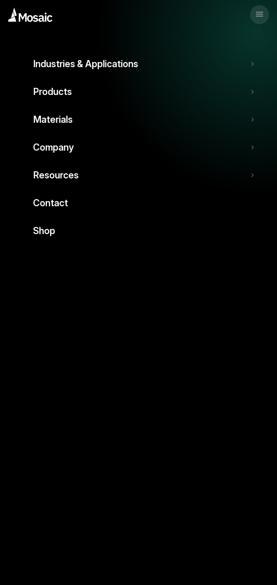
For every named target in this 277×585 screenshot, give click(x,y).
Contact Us (22, 464)
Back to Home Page (139, 175)
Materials (20, 416)
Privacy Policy (25, 521)
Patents (147, 521)
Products (20, 391)
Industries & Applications (40, 367)
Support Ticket (138, 287)
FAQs (16, 304)
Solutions (20, 343)
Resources (22, 440)
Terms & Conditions (74, 521)
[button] (259, 14)
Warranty (118, 521)
